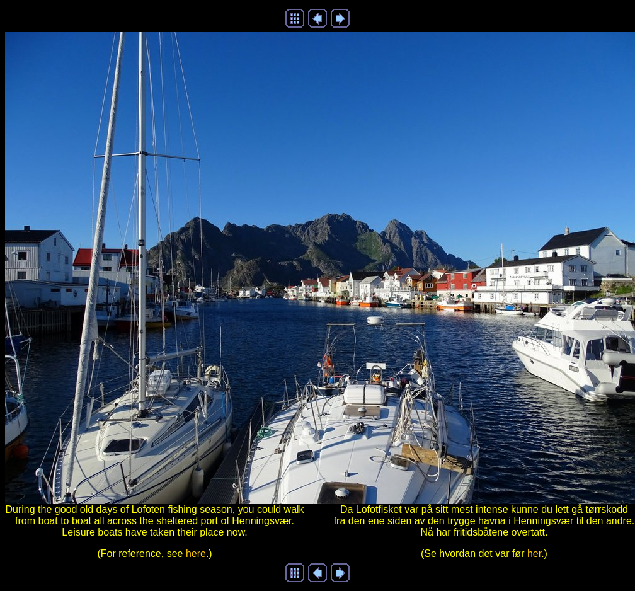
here (196, 553)
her (534, 553)
